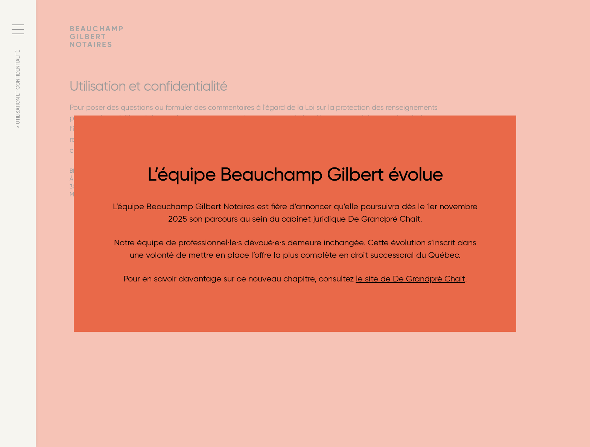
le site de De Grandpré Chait (410, 278)
